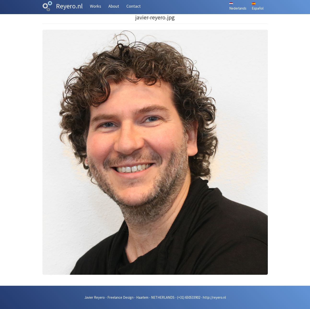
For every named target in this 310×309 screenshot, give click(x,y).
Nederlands (237, 6)
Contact (133, 6)
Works (95, 6)
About (113, 6)
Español (257, 6)
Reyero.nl (69, 6)
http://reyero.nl (214, 297)
